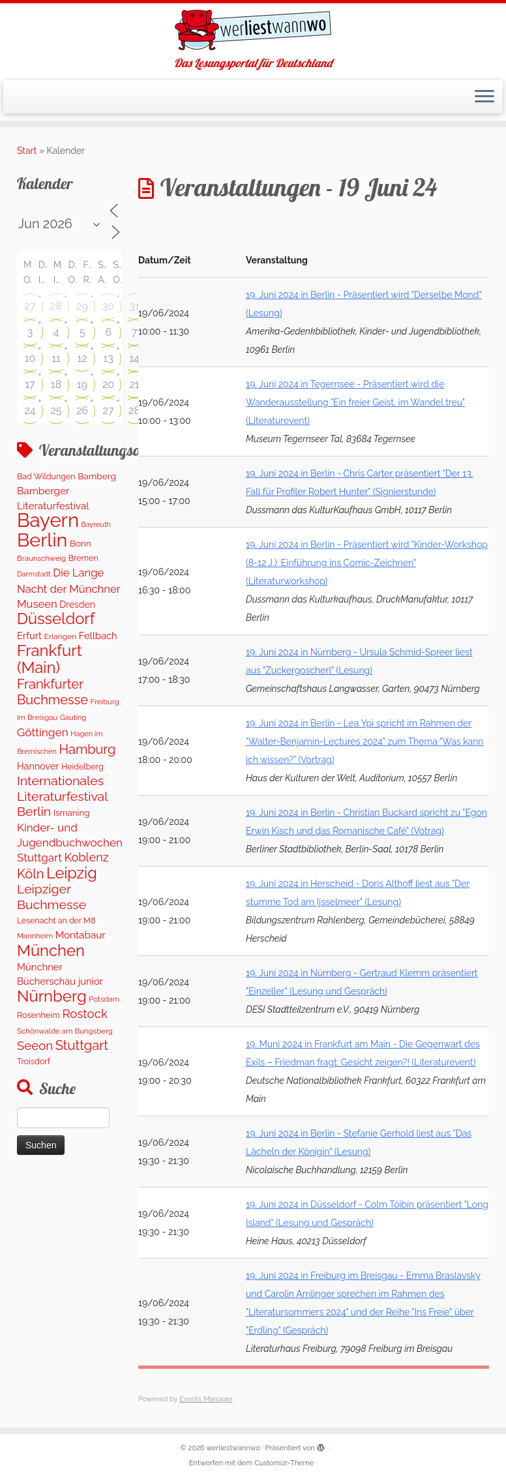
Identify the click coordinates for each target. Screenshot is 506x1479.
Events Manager (206, 1399)
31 (134, 306)
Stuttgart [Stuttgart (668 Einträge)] (81, 1045)
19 (82, 384)
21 (134, 384)
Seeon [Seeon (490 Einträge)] (35, 1045)
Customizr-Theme (284, 1463)
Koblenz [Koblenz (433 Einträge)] (86, 857)
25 (55, 410)
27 (30, 306)
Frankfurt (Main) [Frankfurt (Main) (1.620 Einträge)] (49, 658)
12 (82, 358)
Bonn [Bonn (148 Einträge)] (80, 543)
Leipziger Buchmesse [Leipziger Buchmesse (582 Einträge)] (51, 897)
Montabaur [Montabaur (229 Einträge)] (80, 935)
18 (56, 384)
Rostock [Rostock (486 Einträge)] (84, 1013)
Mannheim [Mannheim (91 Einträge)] (35, 935)
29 (82, 306)
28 (56, 306)
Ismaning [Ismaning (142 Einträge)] (71, 812)
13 (108, 358)
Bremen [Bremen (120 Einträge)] (83, 558)
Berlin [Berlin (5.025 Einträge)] (42, 540)
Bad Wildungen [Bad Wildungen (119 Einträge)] (46, 476)
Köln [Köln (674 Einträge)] (30, 874)
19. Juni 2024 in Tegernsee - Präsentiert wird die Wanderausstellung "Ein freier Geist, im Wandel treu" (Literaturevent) (355, 402)
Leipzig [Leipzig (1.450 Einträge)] (71, 873)
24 (29, 410)
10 (30, 358)
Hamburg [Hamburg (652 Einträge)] (87, 749)
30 (108, 306)
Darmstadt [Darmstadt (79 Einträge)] (34, 574)
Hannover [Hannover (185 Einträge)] (38, 765)
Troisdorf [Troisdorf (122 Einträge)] (33, 1061)
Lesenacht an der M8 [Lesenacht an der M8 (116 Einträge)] (56, 920)
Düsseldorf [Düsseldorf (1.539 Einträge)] (56, 619)
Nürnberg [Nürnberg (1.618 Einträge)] (52, 996)
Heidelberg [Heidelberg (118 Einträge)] (82, 766)
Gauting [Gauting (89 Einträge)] (73, 717)
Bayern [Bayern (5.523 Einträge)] (48, 520)
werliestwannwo (233, 1448)
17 (30, 384)
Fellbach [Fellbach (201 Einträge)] (98, 635)
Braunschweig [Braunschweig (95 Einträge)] (41, 558)
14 (134, 358)
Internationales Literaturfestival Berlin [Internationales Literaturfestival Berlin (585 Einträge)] (62, 796)
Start (27, 150)
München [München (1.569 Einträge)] (51, 951)
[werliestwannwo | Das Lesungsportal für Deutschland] (253, 30)
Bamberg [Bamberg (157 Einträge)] (97, 476)
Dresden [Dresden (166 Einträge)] (77, 604)
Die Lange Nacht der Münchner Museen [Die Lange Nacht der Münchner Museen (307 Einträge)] (68, 588)
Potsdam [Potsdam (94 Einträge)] (104, 999)
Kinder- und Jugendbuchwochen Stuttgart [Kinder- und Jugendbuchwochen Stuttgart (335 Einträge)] (70, 843)
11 (56, 358)
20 (108, 384)
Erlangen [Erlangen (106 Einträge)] (60, 636)
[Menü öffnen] (484, 97)
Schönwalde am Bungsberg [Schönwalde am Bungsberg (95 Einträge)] (65, 1031)
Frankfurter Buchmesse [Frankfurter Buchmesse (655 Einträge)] (52, 692)
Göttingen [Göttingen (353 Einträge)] (42, 732)
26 (82, 410)
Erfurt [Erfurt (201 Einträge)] (29, 635)
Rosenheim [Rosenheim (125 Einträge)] (38, 1015)
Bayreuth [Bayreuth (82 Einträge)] (96, 524)
